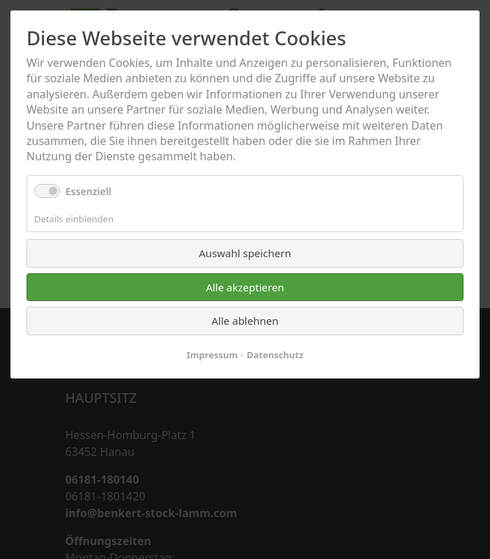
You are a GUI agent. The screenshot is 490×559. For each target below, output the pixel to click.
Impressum (212, 355)
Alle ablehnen (245, 321)
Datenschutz (275, 355)
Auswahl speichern (245, 253)
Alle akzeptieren (245, 287)
